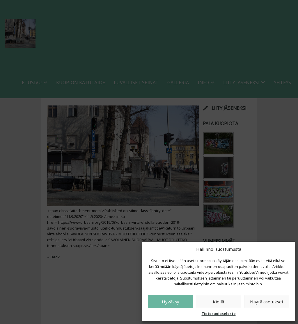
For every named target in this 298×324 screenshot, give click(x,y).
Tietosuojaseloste (219, 313)
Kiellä (218, 302)
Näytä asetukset (266, 302)
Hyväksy (170, 302)
